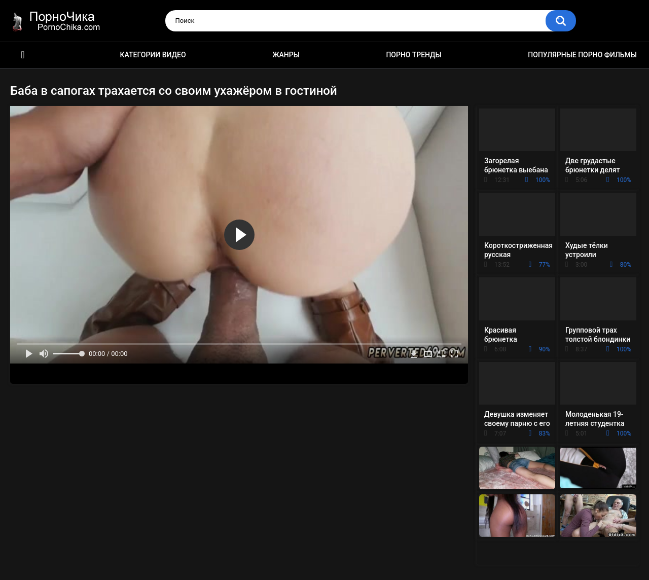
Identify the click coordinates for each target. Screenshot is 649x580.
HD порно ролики (22, 55)
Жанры (286, 55)
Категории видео (153, 55)
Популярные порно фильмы (582, 55)
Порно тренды (413, 55)
